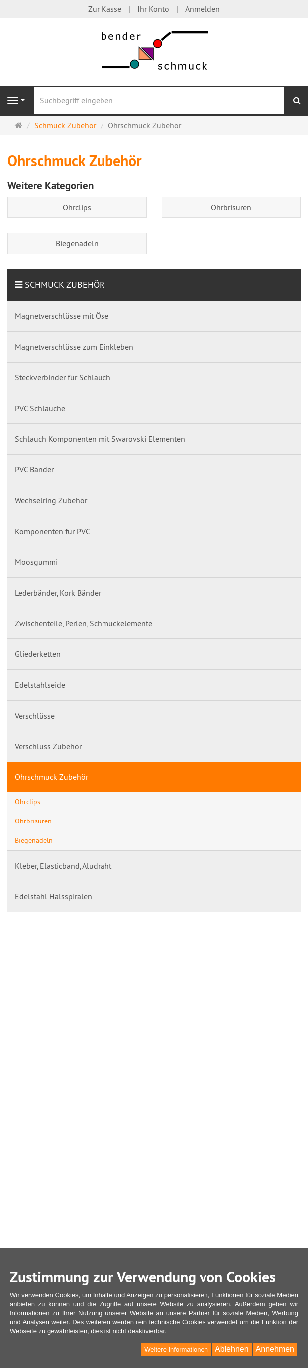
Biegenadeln (77, 243)
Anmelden (202, 9)
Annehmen (275, 1349)
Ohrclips (77, 207)
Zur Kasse (104, 9)
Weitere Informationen (176, 1349)
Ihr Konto (153, 9)
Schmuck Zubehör (65, 284)
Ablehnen (232, 1349)
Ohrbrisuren (231, 207)
